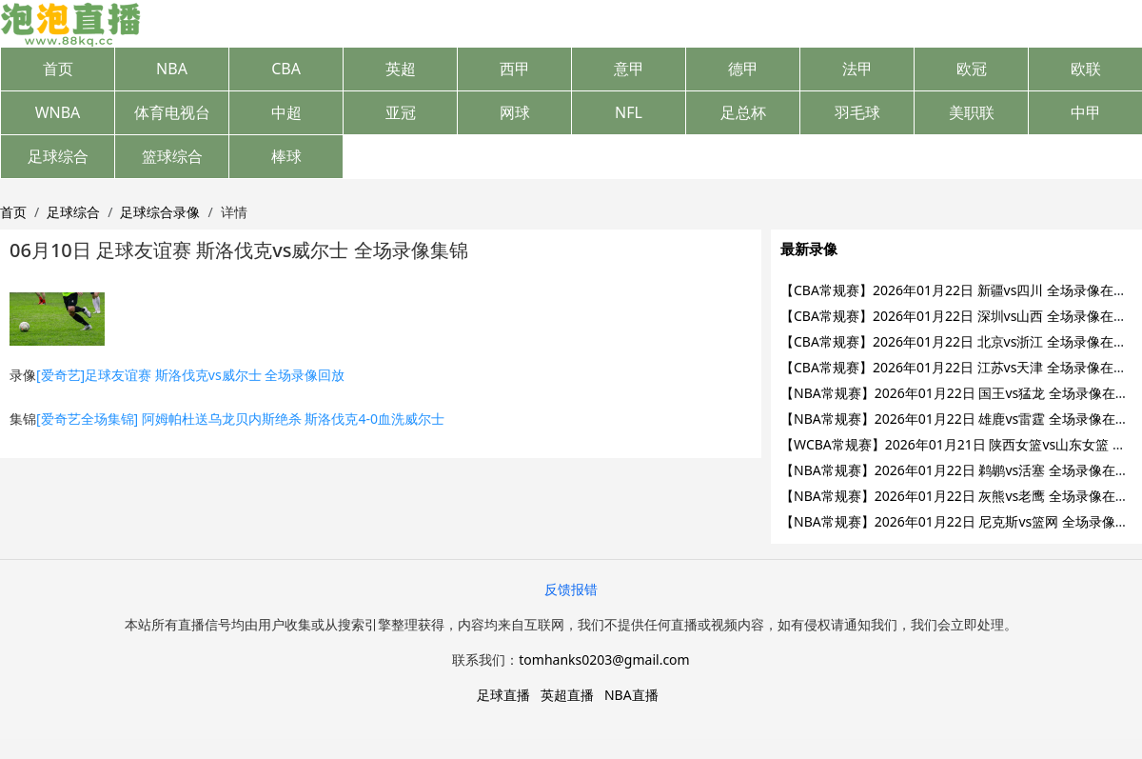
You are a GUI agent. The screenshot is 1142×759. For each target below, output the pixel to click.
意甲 (629, 68)
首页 (58, 68)
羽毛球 (857, 112)
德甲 (743, 68)
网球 (515, 112)
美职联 (971, 112)
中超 (286, 112)
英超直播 (567, 695)
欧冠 (971, 68)
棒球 (286, 156)
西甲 (515, 68)
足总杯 (743, 112)
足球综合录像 (160, 212)
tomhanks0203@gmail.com (604, 659)
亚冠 (400, 112)
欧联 (1086, 68)
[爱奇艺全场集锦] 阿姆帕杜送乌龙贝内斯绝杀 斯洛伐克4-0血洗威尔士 (240, 418)
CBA (286, 68)
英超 (400, 68)
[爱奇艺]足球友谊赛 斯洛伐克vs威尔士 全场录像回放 (190, 375)
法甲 (857, 68)
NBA (171, 68)
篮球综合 (172, 156)
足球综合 (58, 156)
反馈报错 (571, 589)
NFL (628, 112)
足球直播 (503, 695)
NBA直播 (631, 695)
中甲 (1086, 112)
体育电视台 (172, 112)
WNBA (58, 112)
